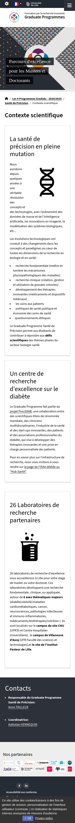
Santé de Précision (16, 103)
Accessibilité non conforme (21, 792)
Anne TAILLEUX (18, 707)
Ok (27, 818)
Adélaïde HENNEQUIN (22, 724)
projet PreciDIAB (21, 411)
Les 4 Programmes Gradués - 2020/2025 (37, 99)
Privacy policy (44, 818)
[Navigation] (69, 5)
